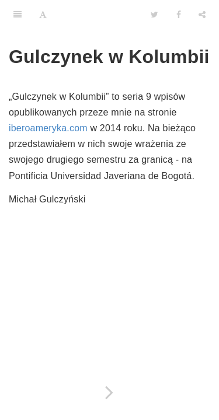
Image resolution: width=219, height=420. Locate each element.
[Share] (202, 14)
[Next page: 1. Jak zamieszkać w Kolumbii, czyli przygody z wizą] (109, 392)
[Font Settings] (42, 14)
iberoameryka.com (48, 128)
